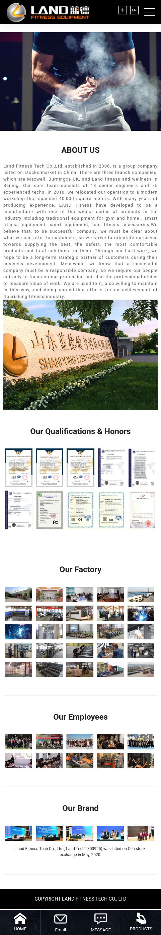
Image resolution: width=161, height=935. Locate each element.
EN (134, 10)
